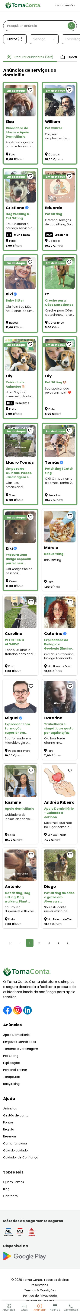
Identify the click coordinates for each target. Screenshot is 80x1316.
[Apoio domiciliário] (20, 781)
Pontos (8, 1122)
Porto (12, 241)
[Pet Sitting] (60, 187)
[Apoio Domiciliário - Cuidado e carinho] (60, 781)
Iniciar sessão (65, 5)
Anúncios (12, 1024)
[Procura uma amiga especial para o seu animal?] (20, 527)
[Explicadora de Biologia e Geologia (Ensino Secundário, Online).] (60, 612)
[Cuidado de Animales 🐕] (20, 355)
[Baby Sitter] (20, 273)
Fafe (50, 582)
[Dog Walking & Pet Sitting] (20, 187)
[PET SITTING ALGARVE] (20, 612)
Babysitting (11, 1084)
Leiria (11, 835)
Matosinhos (56, 322)
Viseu (12, 495)
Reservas (9, 1136)
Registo (8, 1129)
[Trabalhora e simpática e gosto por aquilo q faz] (60, 697)
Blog (6, 1189)
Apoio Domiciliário (16, 1035)
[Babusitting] (60, 526)
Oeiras (13, 581)
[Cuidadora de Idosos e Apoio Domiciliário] (20, 100)
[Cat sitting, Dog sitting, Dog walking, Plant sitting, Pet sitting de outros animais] (20, 865)
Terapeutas (11, 1077)
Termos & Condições (40, 1290)
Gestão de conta (16, 1115)
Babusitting (52, 560)
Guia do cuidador (16, 1150)
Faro (12, 154)
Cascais (54, 154)
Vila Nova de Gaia (59, 666)
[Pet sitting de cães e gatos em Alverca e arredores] (60, 865)
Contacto (10, 1196)
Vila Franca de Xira (60, 919)
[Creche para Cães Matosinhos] (60, 273)
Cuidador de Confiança (20, 1157)
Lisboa (13, 322)
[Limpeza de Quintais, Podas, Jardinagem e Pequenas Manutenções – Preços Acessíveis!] (20, 441)
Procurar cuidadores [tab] (30, 57)
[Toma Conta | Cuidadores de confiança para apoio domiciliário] (23, 5)
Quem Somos (13, 1182)
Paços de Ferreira (19, 751)
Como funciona (15, 1143)
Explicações (11, 1063)
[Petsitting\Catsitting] (60, 441)
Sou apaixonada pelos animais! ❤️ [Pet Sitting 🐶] (58, 391)
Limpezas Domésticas (19, 1042)
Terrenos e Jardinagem (20, 1049)
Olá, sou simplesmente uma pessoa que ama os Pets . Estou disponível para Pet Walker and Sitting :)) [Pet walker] (58, 136)
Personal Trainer (15, 1070)
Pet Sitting (10, 1056)
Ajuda (9, 1098)
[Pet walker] (60, 100)
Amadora (54, 495)
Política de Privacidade (40, 1296)
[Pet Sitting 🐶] (60, 355)
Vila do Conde (57, 835)
